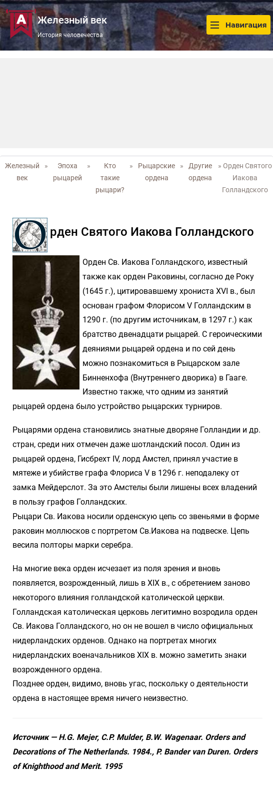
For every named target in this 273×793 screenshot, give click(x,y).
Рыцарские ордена (156, 172)
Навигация (238, 25)
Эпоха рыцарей (67, 172)
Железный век (22, 172)
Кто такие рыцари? (110, 178)
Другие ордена (200, 172)
